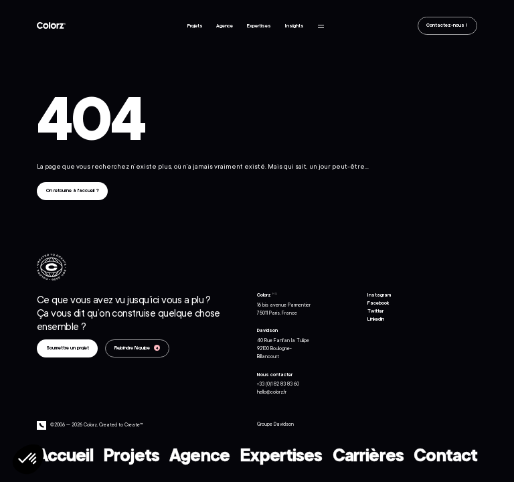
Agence (224, 26)
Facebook (378, 303)
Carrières (368, 451)
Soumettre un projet (67, 348)
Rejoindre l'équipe (132, 348)
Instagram (379, 295)
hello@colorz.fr (271, 392)
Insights (294, 26)
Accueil (65, 451)
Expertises (259, 26)
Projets (195, 26)
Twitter (375, 311)
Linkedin (375, 319)
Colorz (51, 25)
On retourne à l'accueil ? (72, 190)
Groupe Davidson (275, 424)
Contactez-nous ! (447, 26)
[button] (28, 459)
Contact (445, 451)
